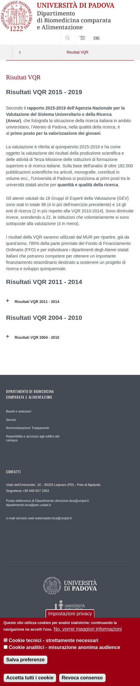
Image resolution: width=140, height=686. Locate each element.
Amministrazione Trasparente (27, 428)
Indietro (20, 52)
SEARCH (122, 33)
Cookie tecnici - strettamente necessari (53, 644)
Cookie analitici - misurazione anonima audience (64, 651)
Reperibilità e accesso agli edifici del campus (32, 438)
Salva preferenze (25, 663)
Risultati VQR (77, 52)
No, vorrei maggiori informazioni (88, 633)
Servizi (11, 420)
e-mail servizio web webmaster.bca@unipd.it (39, 518)
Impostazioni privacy (70, 617)
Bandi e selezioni (18, 411)
